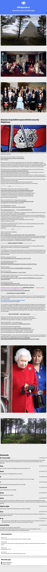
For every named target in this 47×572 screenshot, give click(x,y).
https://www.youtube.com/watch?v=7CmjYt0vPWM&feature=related (17, 201)
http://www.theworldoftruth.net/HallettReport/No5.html (15, 171)
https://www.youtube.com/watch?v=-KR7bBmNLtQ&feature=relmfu (17, 190)
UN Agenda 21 (23, 7)
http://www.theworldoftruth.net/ (24, 209)
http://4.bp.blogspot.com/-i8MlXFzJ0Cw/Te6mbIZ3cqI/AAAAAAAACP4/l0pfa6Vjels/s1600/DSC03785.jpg (19, 263)
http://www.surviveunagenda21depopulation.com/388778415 (15, 290)
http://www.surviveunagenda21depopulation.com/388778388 (15, 337)
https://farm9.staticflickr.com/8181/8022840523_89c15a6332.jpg (16, 268)
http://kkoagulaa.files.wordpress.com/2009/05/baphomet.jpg (15, 324)
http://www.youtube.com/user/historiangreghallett (13, 207)
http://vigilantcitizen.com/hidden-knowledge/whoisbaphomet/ (16, 328)
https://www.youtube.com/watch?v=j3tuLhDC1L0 (12, 158)
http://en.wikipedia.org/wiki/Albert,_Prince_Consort (13, 272)
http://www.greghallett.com (7, 209)
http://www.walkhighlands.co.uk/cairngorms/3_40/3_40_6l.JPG (16, 258)
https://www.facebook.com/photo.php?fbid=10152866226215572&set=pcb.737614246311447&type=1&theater (17, 284)
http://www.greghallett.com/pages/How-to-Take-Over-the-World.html (18, 235)
